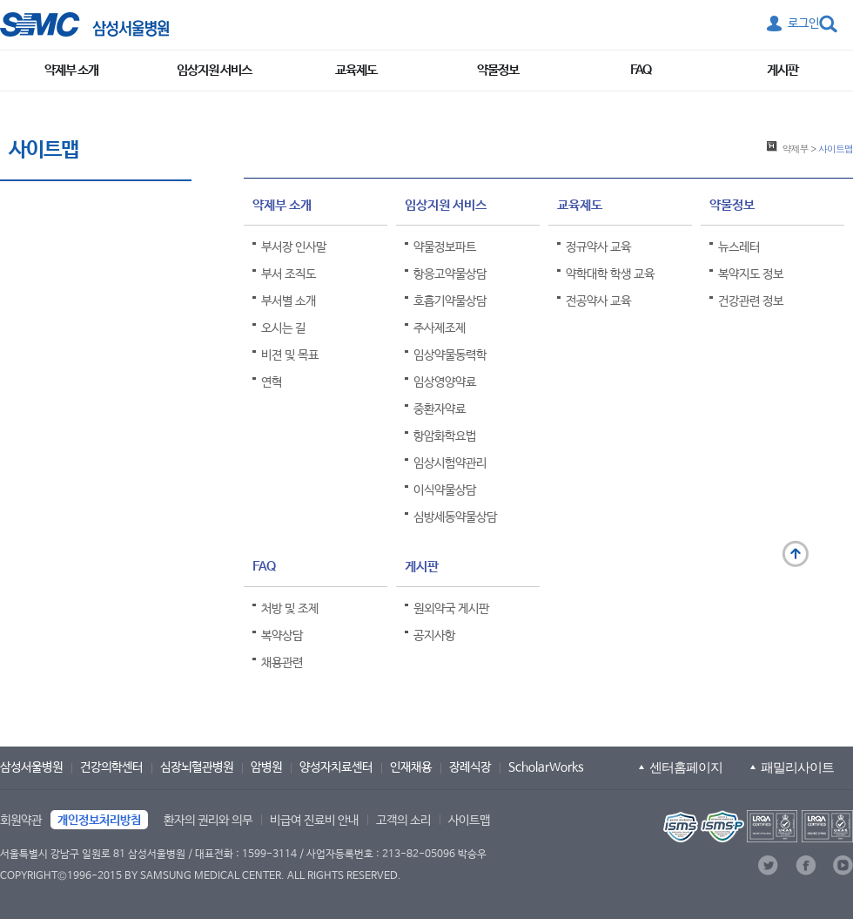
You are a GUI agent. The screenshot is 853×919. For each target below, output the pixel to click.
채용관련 (282, 663)
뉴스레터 (739, 247)
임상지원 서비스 (214, 70)
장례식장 (470, 767)
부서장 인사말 (293, 247)
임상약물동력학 (450, 355)
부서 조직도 (288, 274)
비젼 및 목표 (290, 355)
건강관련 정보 (750, 301)
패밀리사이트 (797, 767)
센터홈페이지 (685, 767)
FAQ (640, 70)
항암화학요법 (444, 436)
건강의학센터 (111, 767)
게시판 (782, 70)
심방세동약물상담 (455, 517)
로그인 (803, 23)
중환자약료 (439, 409)
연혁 (271, 382)
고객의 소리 (403, 821)
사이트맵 (469, 821)
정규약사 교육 (598, 247)
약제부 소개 (71, 70)
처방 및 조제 (290, 609)
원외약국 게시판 (451, 609)
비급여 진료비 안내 (314, 821)
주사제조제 (439, 328)
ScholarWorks (546, 767)
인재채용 (411, 767)
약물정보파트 (444, 247)
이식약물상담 (444, 490)
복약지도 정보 (750, 274)
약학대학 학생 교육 (610, 274)
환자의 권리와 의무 (208, 821)
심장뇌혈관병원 (196, 767)
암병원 (266, 767)
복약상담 (282, 636)
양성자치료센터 (336, 767)
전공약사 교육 (598, 301)
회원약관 (21, 821)
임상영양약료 (444, 382)
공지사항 (434, 636)
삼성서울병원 (31, 767)
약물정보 (498, 70)
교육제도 (356, 70)
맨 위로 (795, 554)
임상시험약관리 (450, 463)
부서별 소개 (288, 301)
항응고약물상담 (450, 274)
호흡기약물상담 (450, 301)
